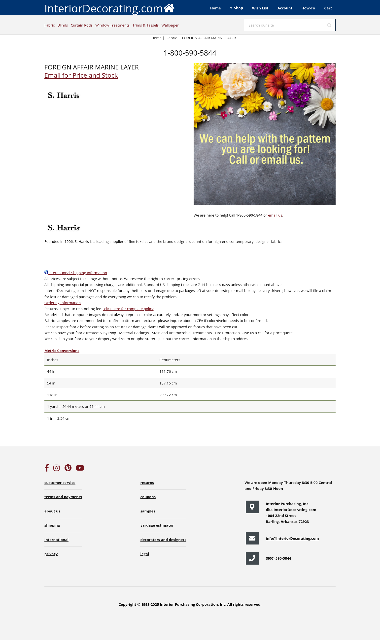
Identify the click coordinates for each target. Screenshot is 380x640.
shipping (52, 525)
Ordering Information (62, 302)
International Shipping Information (75, 272)
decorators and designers (163, 539)
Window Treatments (112, 25)
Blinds (63, 25)
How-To (308, 7)
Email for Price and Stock (81, 75)
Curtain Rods (82, 25)
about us (52, 511)
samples (147, 511)
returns (147, 482)
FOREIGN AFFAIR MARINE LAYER (209, 37)
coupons (148, 496)
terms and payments (63, 496)
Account (284, 7)
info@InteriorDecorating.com (292, 538)
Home (215, 7)
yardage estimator (157, 525)
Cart (328, 7)
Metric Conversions (61, 350)
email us (275, 215)
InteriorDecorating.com (109, 8)
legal (144, 553)
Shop (238, 7)
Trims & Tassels (145, 25)
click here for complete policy (128, 308)
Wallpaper (170, 25)
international (56, 539)
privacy (51, 553)
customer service (59, 482)
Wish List (260, 7)
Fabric (49, 25)
